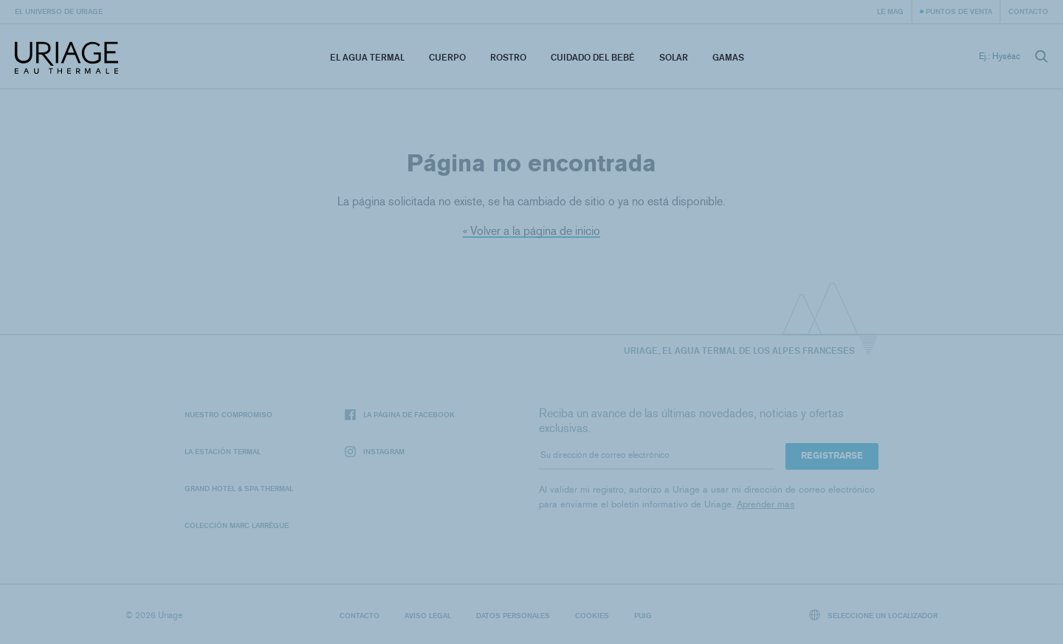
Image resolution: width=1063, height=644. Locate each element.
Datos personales (513, 615)
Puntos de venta (959, 11)
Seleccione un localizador (873, 614)
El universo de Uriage (59, 11)
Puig (643, 615)
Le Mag (890, 11)
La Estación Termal (223, 451)
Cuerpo (447, 57)
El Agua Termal (367, 57)
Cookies (592, 615)
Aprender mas (765, 504)
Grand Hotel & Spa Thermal (239, 488)
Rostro (508, 57)
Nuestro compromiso (228, 414)
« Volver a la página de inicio (531, 231)
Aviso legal (428, 615)
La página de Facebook (400, 414)
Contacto (1028, 11)
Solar (673, 57)
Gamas (728, 57)
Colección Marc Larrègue (237, 525)
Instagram (375, 451)
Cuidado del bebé (593, 57)
